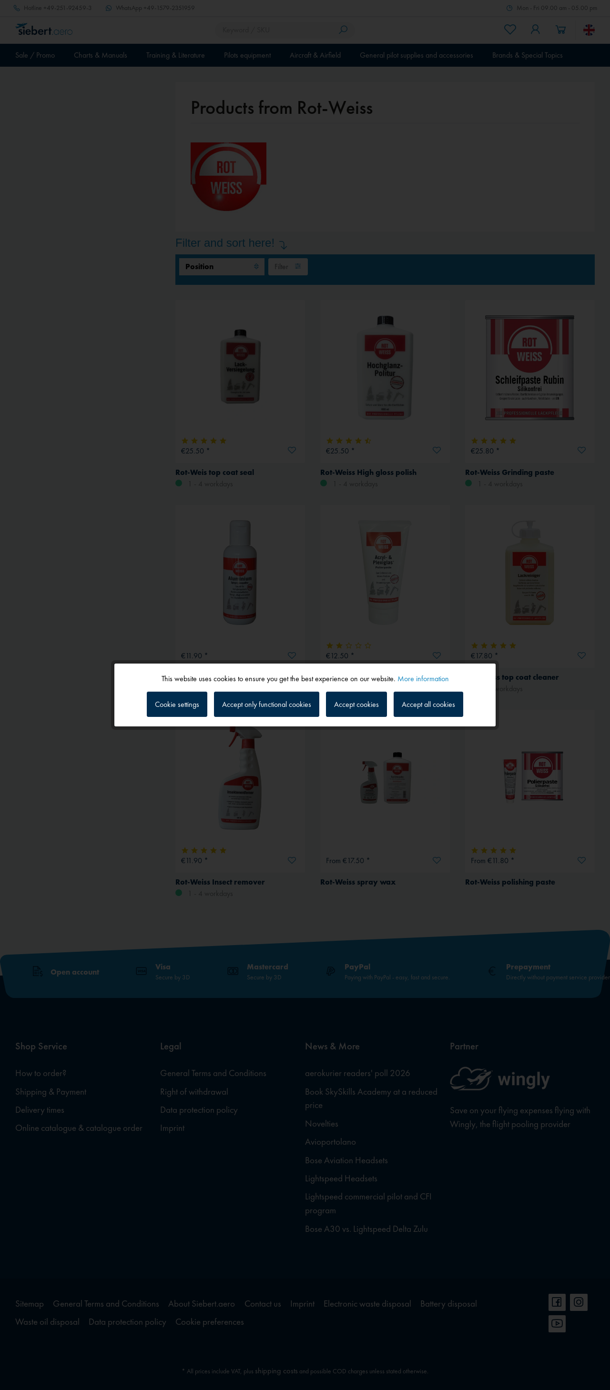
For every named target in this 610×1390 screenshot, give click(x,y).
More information (423, 679)
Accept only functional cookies (266, 704)
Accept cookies (356, 704)
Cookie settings (177, 704)
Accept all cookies (428, 704)
